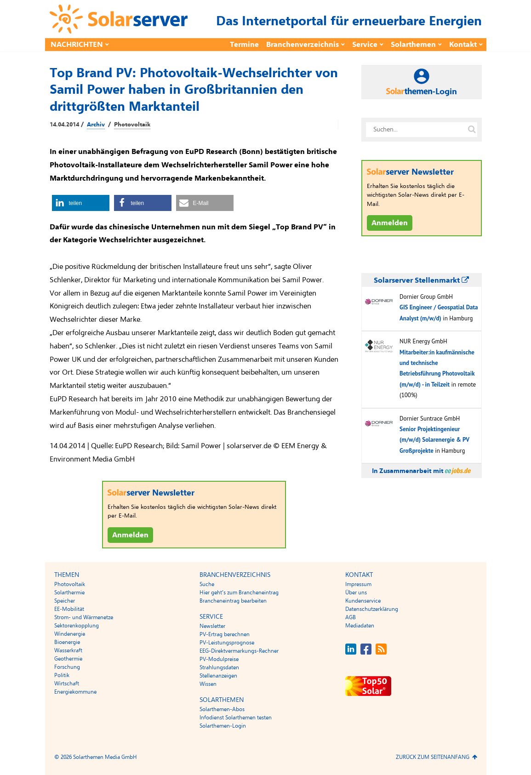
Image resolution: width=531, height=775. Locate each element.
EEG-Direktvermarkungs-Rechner (239, 651)
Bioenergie (67, 642)
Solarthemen (413, 45)
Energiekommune (75, 691)
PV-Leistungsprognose (227, 642)
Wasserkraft (68, 650)
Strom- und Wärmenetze (83, 617)
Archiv (96, 124)
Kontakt (463, 45)
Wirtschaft (66, 683)
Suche (207, 584)
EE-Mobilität (69, 609)
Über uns (356, 592)
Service (364, 45)
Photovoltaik (132, 124)
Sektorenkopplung (76, 625)
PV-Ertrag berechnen (225, 634)
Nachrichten (77, 45)
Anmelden (130, 535)
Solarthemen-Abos (222, 709)
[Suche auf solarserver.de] (472, 130)
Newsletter (212, 626)
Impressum (358, 584)
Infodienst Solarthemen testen (236, 717)
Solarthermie (69, 592)
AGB (350, 617)
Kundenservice (363, 600)
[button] (80, 203)
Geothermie (68, 658)
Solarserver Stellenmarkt (421, 280)
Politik (61, 675)
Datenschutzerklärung (371, 609)
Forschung (67, 667)
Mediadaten (359, 625)
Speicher (64, 600)
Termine (244, 45)
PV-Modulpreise (219, 659)
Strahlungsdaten (219, 667)
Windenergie (69, 634)
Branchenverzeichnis (302, 45)
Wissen (208, 684)
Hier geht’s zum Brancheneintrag (239, 592)
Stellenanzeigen (218, 675)
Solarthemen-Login (223, 725)
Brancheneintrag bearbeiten (233, 600)
